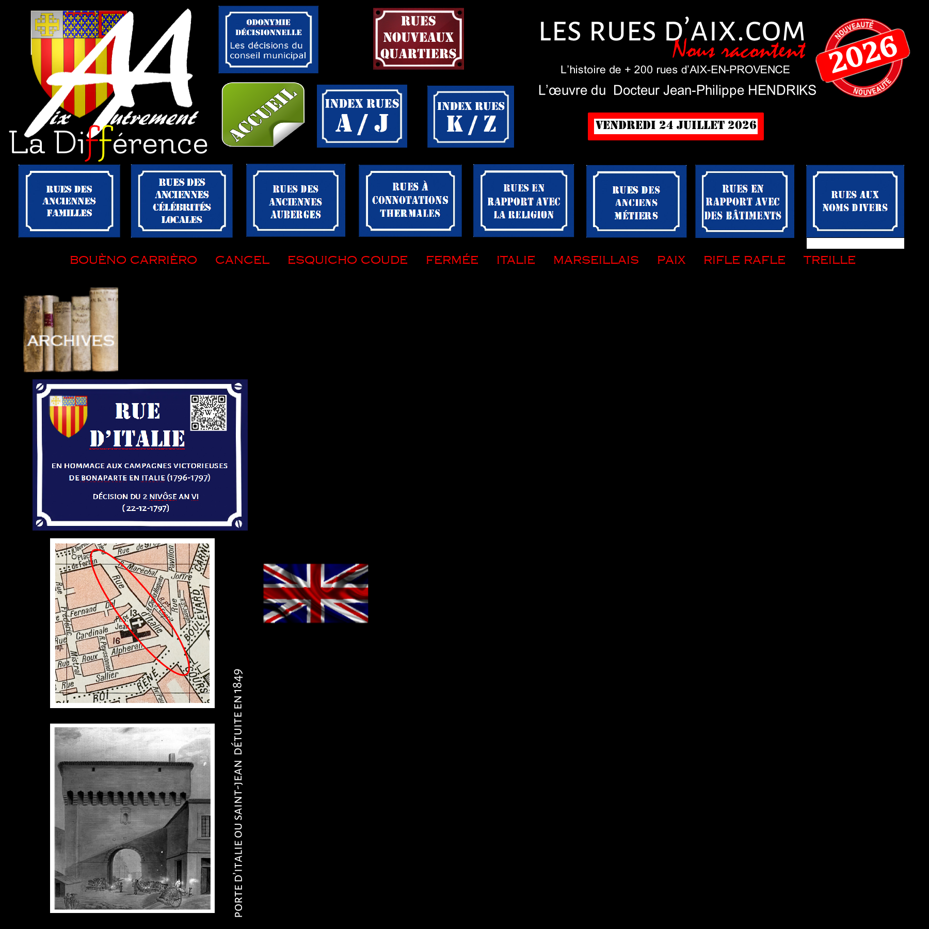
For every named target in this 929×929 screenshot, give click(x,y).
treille (830, 259)
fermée (450, 259)
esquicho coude (347, 259)
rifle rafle (744, 259)
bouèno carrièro (133, 259)
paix (671, 259)
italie (515, 259)
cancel (242, 259)
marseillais (594, 259)
